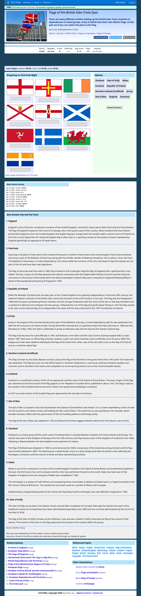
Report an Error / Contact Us (90, 593)
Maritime (76, 550)
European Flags (15, 567)
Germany (91, 553)
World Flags (102, 550)
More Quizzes (89, 578)
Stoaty (54, 29)
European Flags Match (18, 551)
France (105, 553)
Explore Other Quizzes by (90, 567)
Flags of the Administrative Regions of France (29, 564)
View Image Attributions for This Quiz (21, 175)
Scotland (120, 550)
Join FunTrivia (29, 7)
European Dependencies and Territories (27, 577)
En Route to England (17, 547)
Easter (119, 553)
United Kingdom (89, 550)
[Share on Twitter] (115, 37)
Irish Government (90, 556)
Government (99, 547)
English (89, 547)
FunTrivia (85, 583)
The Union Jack (16, 584)
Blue (99, 553)
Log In (132, 2)
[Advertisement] (70, 60)
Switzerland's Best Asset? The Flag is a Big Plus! (30, 557)
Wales (112, 553)
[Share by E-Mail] (129, 37)
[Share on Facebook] (101, 37)
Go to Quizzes (91, 572)
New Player (120, 2)
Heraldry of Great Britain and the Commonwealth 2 (32, 570)
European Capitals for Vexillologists (24, 574)
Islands (83, 553)
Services (47, 2)
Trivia (37, 2)
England (110, 547)
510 (88, 51)
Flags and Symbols (123, 547)
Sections (27, 2)
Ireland (112, 550)
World (74, 547)
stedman (47, 533)
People (82, 547)
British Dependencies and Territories (25, 561)
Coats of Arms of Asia (19, 580)
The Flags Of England (18, 554)
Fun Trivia (13, 2)
